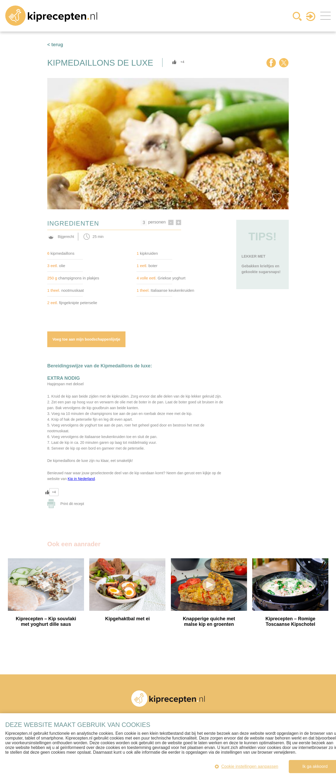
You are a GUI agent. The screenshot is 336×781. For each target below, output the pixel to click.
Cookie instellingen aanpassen (246, 766)
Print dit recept (72, 504)
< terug (55, 44)
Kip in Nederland (81, 479)
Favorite (277, 197)
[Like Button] (174, 62)
